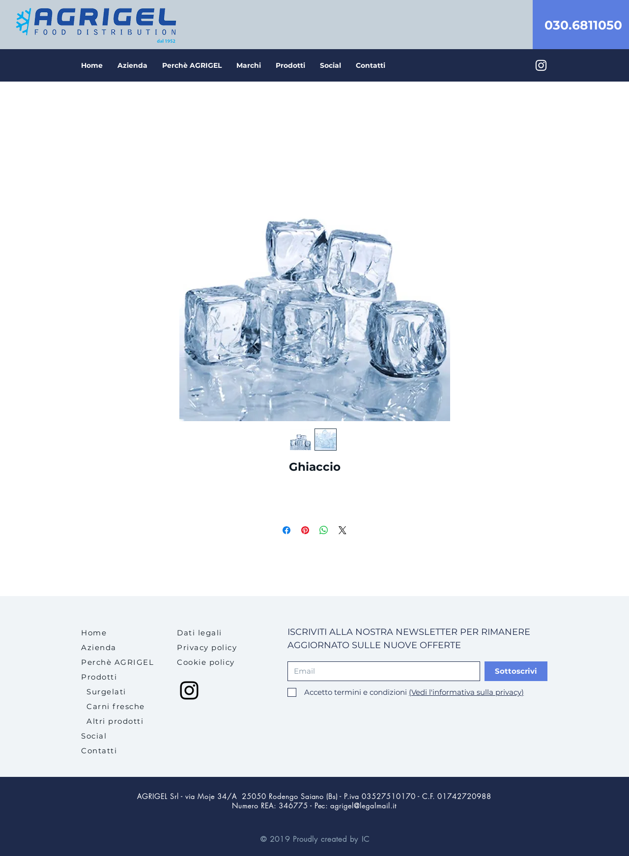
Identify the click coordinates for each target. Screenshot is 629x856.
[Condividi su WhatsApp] (324, 530)
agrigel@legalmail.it (363, 805)
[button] (290, 65)
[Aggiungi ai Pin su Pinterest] (305, 530)
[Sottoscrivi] (516, 671)
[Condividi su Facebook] (286, 530)
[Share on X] (342, 530)
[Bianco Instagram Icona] (541, 65)
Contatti (99, 750)
